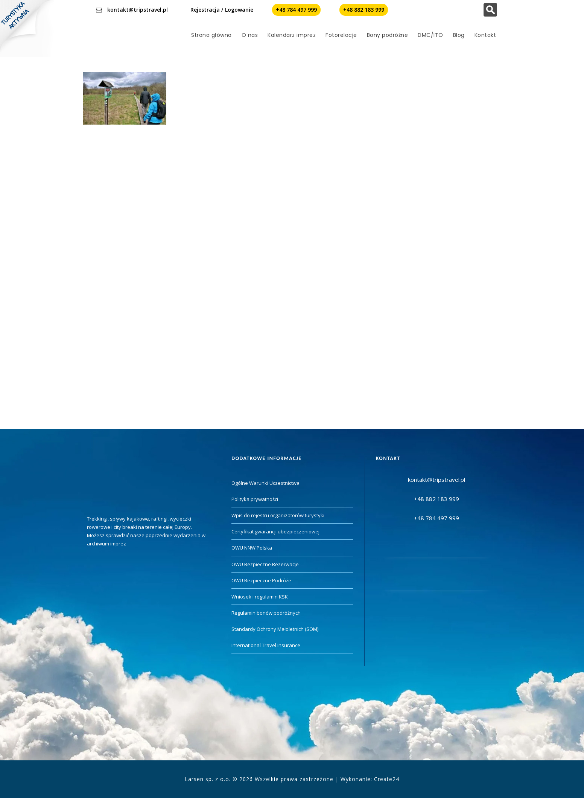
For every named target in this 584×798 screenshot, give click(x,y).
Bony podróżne (387, 35)
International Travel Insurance (265, 645)
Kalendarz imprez (292, 35)
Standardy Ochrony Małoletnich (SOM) (274, 629)
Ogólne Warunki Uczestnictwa (265, 483)
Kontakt (485, 35)
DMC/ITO (430, 35)
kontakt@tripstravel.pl (137, 9)
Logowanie (239, 9)
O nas (250, 35)
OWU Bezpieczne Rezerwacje (265, 564)
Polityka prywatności (254, 499)
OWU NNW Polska (251, 547)
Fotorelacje (341, 35)
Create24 (386, 779)
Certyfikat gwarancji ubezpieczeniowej (275, 531)
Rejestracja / (206, 9)
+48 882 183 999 (363, 9)
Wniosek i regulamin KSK (259, 596)
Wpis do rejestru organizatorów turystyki (277, 515)
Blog (459, 35)
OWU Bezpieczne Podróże (261, 580)
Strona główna (211, 35)
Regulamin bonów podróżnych (266, 612)
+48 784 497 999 (296, 9)
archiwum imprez (106, 543)
